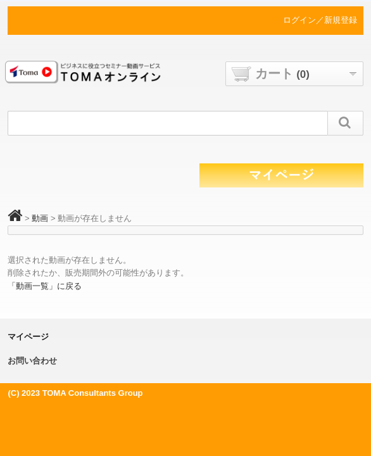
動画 (40, 218)
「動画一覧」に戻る (45, 286)
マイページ (28, 336)
